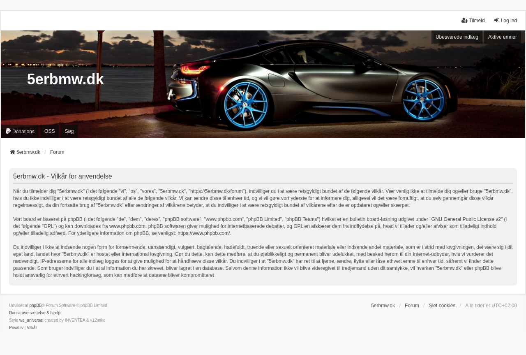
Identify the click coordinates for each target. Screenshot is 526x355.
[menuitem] (20, 131)
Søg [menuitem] (69, 131)
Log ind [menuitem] (505, 20)
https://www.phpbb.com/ (204, 233)
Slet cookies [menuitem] (442, 306)
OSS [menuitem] (49, 131)
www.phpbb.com (127, 226)
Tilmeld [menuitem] (472, 20)
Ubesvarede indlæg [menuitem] (457, 37)
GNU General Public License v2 (466, 219)
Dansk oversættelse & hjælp (34, 313)
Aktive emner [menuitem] (502, 37)
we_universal (31, 320)
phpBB (35, 305)
